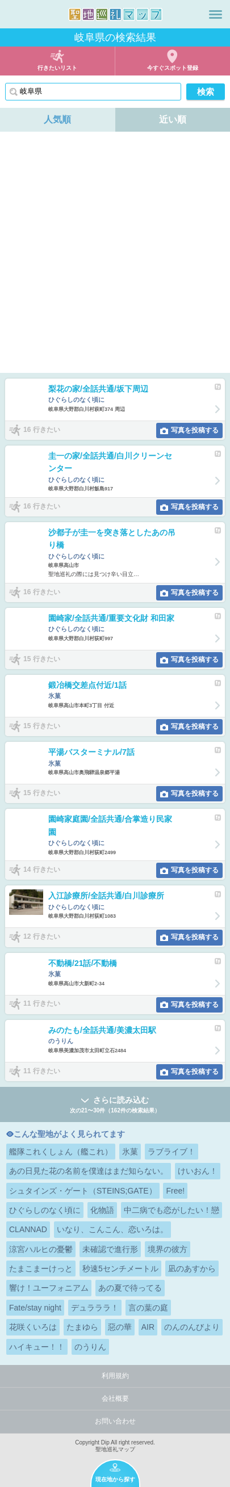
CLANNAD (28, 1229)
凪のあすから (192, 1268)
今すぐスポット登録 (172, 68)
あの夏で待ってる (130, 1287)
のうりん (90, 1346)
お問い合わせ (115, 1421)
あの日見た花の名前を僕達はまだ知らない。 (88, 1170)
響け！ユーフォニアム (49, 1287)
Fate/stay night (35, 1307)
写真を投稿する (195, 430)
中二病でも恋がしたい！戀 (171, 1210)
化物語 (102, 1210)
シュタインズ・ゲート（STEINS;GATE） (83, 1190)
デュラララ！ (95, 1307)
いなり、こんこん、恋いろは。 (112, 1229)
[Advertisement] (115, 252)
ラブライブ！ (171, 1151)
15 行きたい (41, 659)
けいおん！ (198, 1170)
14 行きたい (41, 869)
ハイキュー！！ (37, 1346)
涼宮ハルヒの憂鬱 (41, 1249)
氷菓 (130, 1151)
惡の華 (120, 1326)
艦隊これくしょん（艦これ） (60, 1151)
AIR (147, 1326)
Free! (175, 1190)
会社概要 (115, 1398)
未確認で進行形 (110, 1249)
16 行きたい (41, 430)
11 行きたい (41, 1004)
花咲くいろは (33, 1326)
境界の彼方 (167, 1249)
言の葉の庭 (148, 1307)
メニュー (215, 14)
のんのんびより (192, 1326)
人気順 (57, 119)
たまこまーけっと (41, 1268)
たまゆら (82, 1326)
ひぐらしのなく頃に (45, 1210)
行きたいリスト (57, 68)
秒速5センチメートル (120, 1268)
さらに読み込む (115, 1105)
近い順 (172, 119)
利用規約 (115, 1376)
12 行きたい (41, 936)
